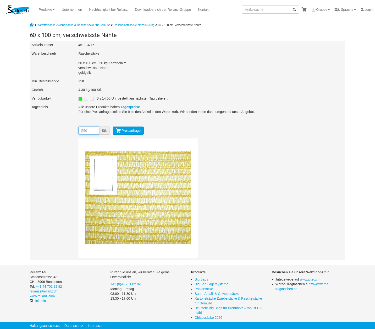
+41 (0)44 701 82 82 (125, 284)
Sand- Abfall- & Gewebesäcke (217, 294)
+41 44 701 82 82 (49, 286)
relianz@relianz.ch (43, 291)
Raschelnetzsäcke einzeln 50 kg (134, 25)
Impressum (96, 326)
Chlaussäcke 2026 (208, 317)
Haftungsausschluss (45, 326)
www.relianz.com (42, 296)
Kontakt (203, 9)
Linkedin (39, 301)
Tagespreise (130, 107)
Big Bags (201, 279)
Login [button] (367, 9)
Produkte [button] (47, 9)
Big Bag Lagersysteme (211, 284)
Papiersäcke (204, 289)
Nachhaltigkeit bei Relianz (108, 9)
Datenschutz (73, 326)
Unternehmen (72, 9)
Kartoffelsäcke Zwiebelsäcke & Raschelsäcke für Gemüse (74, 25)
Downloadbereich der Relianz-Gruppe (163, 9)
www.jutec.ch (310, 279)
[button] (320, 9)
